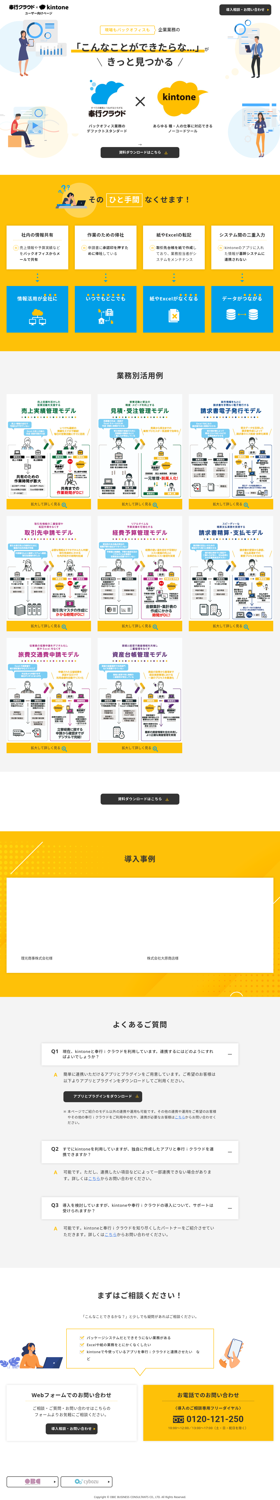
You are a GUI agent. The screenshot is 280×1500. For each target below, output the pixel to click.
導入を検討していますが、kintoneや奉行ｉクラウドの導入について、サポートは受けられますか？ (141, 1208)
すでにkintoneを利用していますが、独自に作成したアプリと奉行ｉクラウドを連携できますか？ (141, 1152)
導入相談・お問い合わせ (245, 10)
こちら (180, 1118)
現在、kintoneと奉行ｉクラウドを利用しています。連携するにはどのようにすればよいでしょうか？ (141, 1054)
